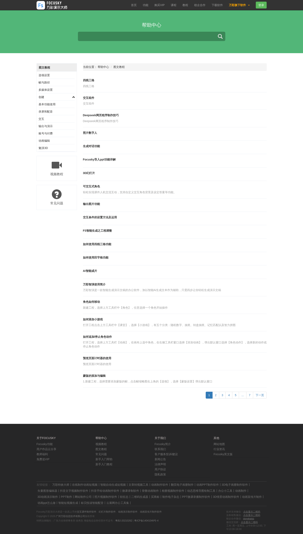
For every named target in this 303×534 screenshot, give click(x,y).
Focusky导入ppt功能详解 (99, 159)
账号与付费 (46, 133)
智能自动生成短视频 (113, 484)
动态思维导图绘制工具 (201, 490)
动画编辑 (44, 140)
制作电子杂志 (170, 496)
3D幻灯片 (89, 173)
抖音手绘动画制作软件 (105, 490)
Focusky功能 (45, 444)
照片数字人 (90, 132)
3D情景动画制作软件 (226, 496)
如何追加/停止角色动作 (97, 336)
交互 (41, 118)
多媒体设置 (46, 89)
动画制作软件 (159, 484)
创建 (41, 97)
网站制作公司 (83, 496)
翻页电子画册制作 (182, 484)
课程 (173, 5)
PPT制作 (66, 496)
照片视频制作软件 (105, 496)
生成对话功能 (91, 146)
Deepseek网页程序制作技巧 (101, 115)
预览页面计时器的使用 (97, 358)
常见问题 (101, 454)
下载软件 (217, 5)
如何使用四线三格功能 (97, 244)
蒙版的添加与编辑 (94, 375)
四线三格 (88, 80)
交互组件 (88, 97)
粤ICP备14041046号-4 (146, 520)
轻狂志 (124, 496)
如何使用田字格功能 (95, 257)
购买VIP (159, 5)
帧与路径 (44, 82)
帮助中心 (103, 67)
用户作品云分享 (46, 449)
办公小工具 (225, 490)
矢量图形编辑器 (47, 490)
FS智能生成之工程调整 (97, 230)
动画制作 (240, 490)
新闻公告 (160, 459)
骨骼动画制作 (150, 490)
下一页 (260, 395)
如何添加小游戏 (93, 319)
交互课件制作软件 (86, 511)
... (242, 395)
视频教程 (101, 444)
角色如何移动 (91, 301)
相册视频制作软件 (173, 490)
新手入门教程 (103, 464)
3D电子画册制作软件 (235, 484)
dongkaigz (248, 518)
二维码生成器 (139, 496)
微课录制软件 (130, 490)
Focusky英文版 (223, 454)
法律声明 (160, 464)
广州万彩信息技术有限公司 (70, 516)
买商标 (155, 496)
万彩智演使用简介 (94, 284)
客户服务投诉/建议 (166, 454)
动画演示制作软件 (127, 511)
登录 (261, 5)
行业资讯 (219, 449)
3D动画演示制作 (48, 496)
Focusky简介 (163, 444)
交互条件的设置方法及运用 (100, 217)
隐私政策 (160, 474)
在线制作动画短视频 (85, 484)
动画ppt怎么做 (47, 502)
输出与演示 (46, 126)
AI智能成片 (90, 270)
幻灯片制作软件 (107, 511)
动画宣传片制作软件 (151, 511)
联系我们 (160, 449)
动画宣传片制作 (252, 496)
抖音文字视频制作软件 (74, 490)
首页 (134, 5)
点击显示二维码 (251, 511)
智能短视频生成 (68, 502)
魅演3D (43, 148)
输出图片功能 (91, 204)
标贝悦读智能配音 (92, 502)
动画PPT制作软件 (207, 484)
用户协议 (160, 469)
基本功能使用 (47, 104)
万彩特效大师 (60, 484)
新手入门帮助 (103, 459)
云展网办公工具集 (117, 502)
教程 (185, 5)
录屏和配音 (46, 111)
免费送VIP (43, 459)
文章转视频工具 (138, 484)
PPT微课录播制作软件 (196, 496)
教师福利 (42, 454)
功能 (145, 5)
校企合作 (199, 5)
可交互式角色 (91, 186)
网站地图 (219, 444)
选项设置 (44, 75)
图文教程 (44, 67)
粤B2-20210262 (123, 520)
